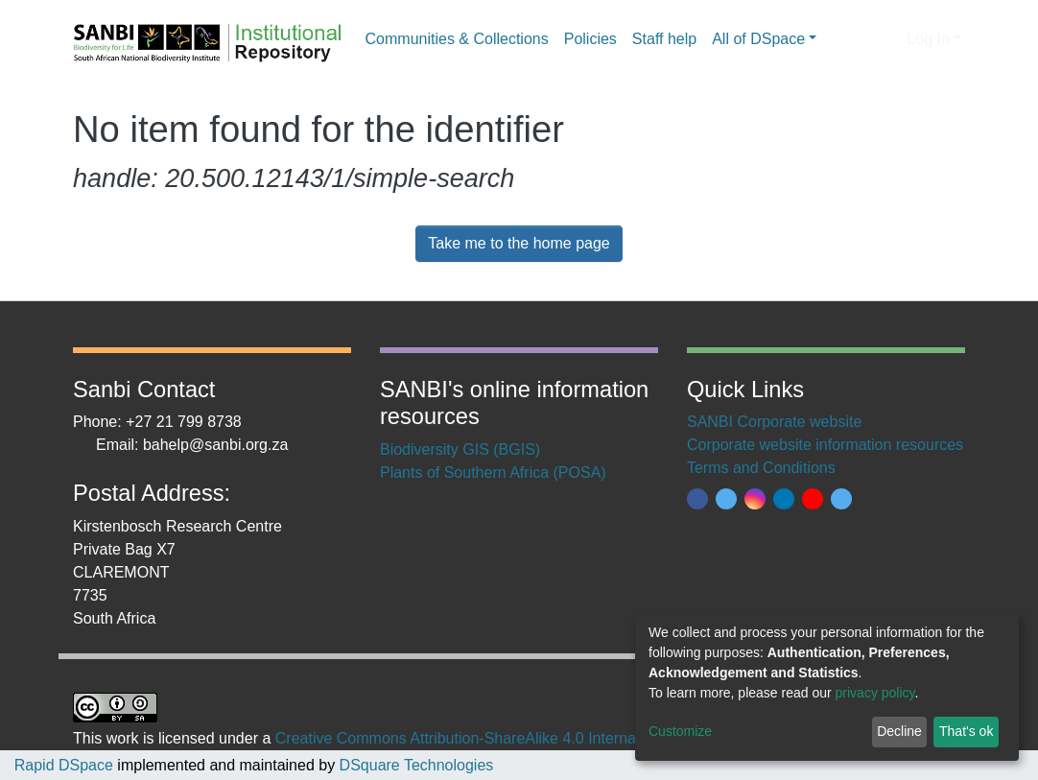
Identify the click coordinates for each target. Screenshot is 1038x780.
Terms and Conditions (761, 468)
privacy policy (875, 692)
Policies (590, 39)
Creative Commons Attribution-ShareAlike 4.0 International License (502, 738)
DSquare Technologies (414, 765)
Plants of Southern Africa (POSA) (493, 472)
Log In (928, 39)
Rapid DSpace (63, 765)
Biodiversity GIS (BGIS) (460, 449)
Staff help (664, 39)
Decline (899, 731)
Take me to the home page (518, 243)
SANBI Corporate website (774, 422)
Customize (680, 731)
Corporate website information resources (825, 445)
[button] (887, 39)
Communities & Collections (457, 39)
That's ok (966, 731)
